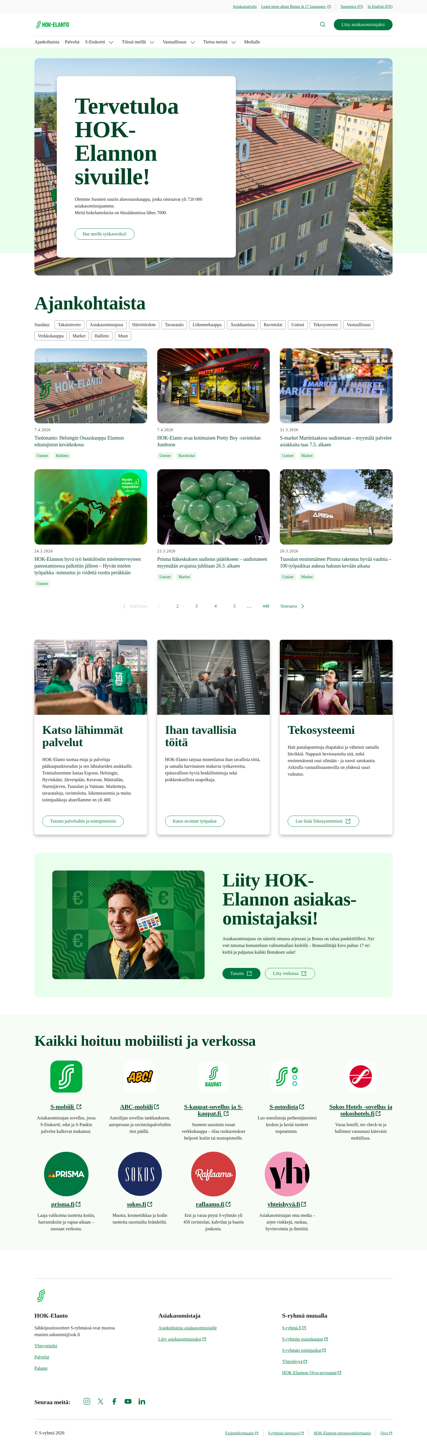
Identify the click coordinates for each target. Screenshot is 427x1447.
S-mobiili (66, 1106)
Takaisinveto (69, 324)
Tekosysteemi (325, 324)
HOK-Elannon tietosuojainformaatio (342, 1433)
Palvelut (72, 41)
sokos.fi (140, 1204)
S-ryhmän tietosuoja (286, 1433)
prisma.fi (66, 1204)
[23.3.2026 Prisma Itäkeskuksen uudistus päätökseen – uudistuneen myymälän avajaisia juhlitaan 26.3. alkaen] (213, 524)
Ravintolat (273, 324)
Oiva (387, 1433)
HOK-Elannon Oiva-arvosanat (312, 1372)
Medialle (252, 41)
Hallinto (102, 335)
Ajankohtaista (46, 41)
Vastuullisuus (174, 41)
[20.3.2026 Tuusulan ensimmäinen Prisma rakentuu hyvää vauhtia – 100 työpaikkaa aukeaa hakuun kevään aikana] (336, 524)
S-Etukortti (95, 41)
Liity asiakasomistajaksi (363, 24)
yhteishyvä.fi (287, 1204)
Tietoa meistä (215, 41)
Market (78, 335)
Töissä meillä (134, 41)
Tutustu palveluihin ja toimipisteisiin (83, 821)
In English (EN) (380, 6)
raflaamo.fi (213, 1204)
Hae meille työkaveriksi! (105, 234)
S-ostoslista (287, 1106)
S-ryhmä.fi (294, 1327)
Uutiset (297, 324)
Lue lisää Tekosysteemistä (323, 821)
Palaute (41, 1368)
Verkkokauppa (51, 335)
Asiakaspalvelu (245, 6)
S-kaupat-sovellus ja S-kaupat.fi (213, 1110)
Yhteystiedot (45, 1345)
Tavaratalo (174, 324)
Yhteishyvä (295, 1361)
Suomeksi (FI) (352, 6)
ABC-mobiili (139, 1106)
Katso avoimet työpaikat (195, 821)
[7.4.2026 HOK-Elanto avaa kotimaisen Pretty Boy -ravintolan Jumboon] (213, 403)
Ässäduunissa (242, 324)
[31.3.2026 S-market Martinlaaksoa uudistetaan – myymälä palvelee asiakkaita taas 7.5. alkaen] (336, 403)
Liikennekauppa (207, 324)
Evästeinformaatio (242, 1433)
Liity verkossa (290, 973)
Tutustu (241, 973)
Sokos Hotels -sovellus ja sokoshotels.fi (360, 1110)
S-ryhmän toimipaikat (304, 1350)
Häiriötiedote (144, 324)
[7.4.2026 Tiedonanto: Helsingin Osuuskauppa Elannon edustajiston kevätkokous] (90, 403)
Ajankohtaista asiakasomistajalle (187, 1327)
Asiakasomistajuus (106, 324)
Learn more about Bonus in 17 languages (296, 6)
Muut (123, 335)
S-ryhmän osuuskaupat (305, 1339)
